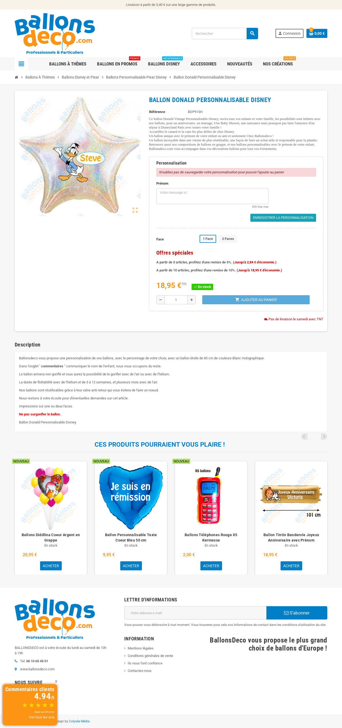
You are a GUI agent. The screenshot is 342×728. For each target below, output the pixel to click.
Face (160, 239)
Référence (157, 112)
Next (324, 436)
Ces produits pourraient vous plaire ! (160, 444)
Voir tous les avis (42, 717)
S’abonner (297, 613)
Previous (317, 436)
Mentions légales (141, 648)
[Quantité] (176, 299)
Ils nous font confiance (145, 663)
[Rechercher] (225, 33)
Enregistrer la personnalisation (283, 218)
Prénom (162, 183)
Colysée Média (79, 721)
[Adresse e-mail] (195, 613)
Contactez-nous (139, 671)
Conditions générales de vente (150, 656)
